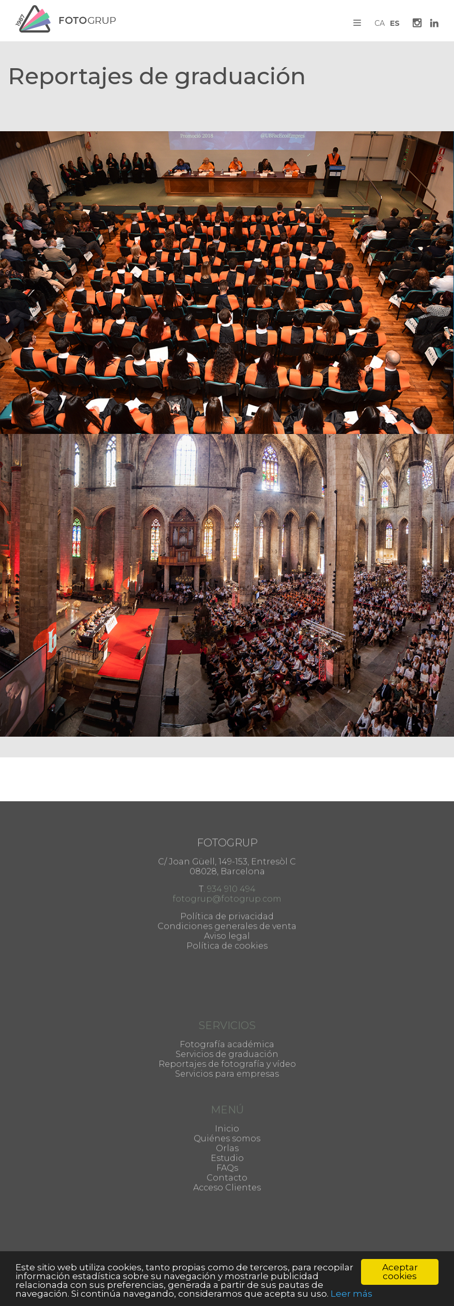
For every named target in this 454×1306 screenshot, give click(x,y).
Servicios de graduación (227, 1036)
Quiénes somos (227, 1115)
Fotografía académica (227, 1026)
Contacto (227, 1154)
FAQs (227, 1144)
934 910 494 (231, 848)
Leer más (351, 1293)
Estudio (227, 1135)
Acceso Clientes (227, 1164)
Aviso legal (227, 895)
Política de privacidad (227, 875)
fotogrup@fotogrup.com (227, 858)
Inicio (227, 1105)
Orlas (227, 1125)
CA (379, 23)
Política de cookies (227, 905)
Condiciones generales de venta (227, 885)
